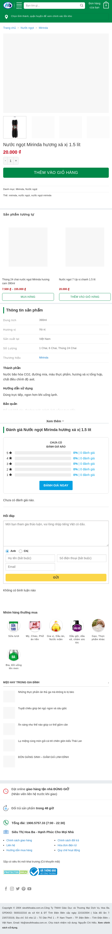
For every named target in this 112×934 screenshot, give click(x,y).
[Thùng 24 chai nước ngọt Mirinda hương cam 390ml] (28, 247)
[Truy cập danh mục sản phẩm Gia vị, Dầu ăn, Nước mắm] (56, 632)
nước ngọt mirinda (41, 195)
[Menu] (19, 5)
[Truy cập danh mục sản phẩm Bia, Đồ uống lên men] (13, 661)
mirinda (13, 195)
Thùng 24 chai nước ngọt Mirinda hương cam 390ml (25, 281)
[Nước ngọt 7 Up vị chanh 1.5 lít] (85, 247)
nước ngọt (24, 195)
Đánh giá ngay (56, 485)
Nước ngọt (27, 27)
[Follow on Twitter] (18, 889)
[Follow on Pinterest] (23, 889)
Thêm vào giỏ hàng (56, 172)
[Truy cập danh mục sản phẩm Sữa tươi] (13, 630)
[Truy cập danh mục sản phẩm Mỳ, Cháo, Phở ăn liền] (34, 632)
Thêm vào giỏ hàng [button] (84, 296)
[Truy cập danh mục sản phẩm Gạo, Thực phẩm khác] (98, 632)
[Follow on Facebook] (6, 889)
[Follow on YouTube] (29, 889)
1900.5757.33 (35, 823)
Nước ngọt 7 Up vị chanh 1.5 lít (77, 279)
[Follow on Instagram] (12, 889)
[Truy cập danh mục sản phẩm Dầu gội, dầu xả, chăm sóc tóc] (77, 633)
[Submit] (81, 5)
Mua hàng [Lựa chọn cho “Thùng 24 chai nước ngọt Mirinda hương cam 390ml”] (28, 296)
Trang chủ (9, 27)
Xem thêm (55, 421)
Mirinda (43, 27)
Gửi (56, 577)
